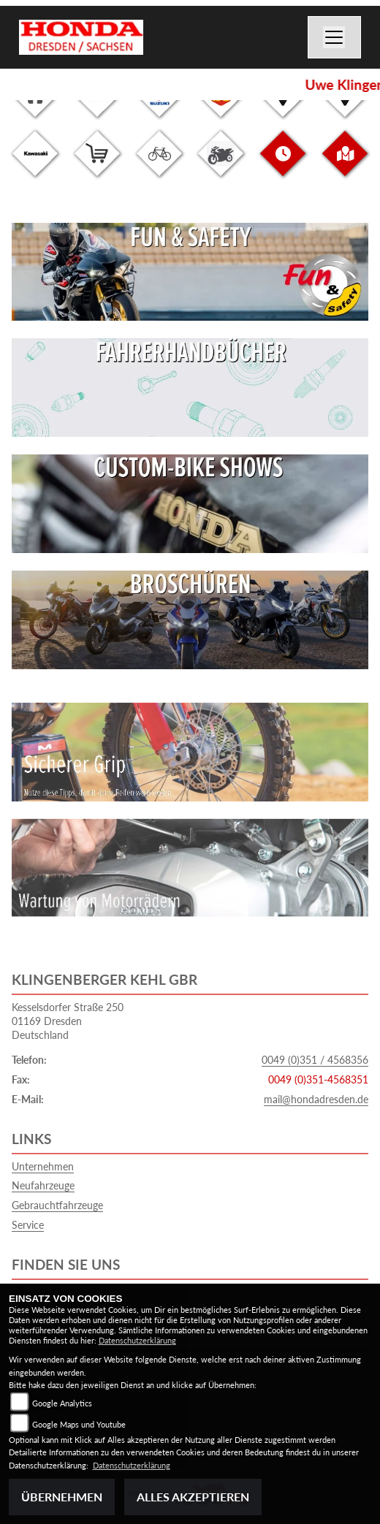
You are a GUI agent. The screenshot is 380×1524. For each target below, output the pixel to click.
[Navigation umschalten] (335, 37)
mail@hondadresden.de (316, 1099)
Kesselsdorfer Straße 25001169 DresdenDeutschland (67, 1020)
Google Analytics (62, 1403)
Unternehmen (43, 1166)
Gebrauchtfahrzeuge (57, 1205)
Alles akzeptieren (193, 1497)
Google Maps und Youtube (79, 1424)
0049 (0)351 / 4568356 (315, 1060)
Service (28, 1225)
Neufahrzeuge (43, 1185)
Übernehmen (61, 1497)
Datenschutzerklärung (137, 1340)
